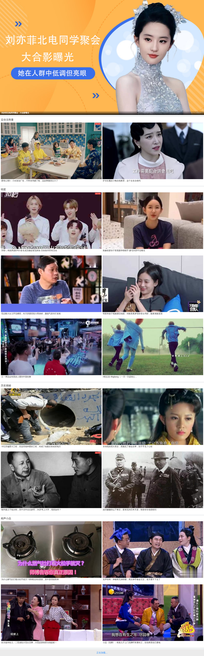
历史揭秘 (6, 385)
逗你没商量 (7, 119)
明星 (3, 189)
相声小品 (6, 518)
